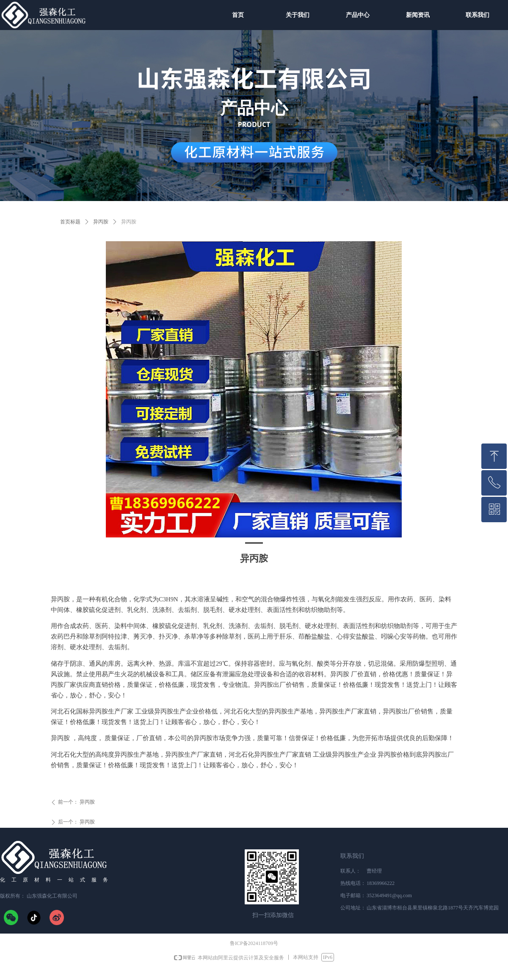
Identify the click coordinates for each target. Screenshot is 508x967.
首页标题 (70, 222)
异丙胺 (100, 222)
